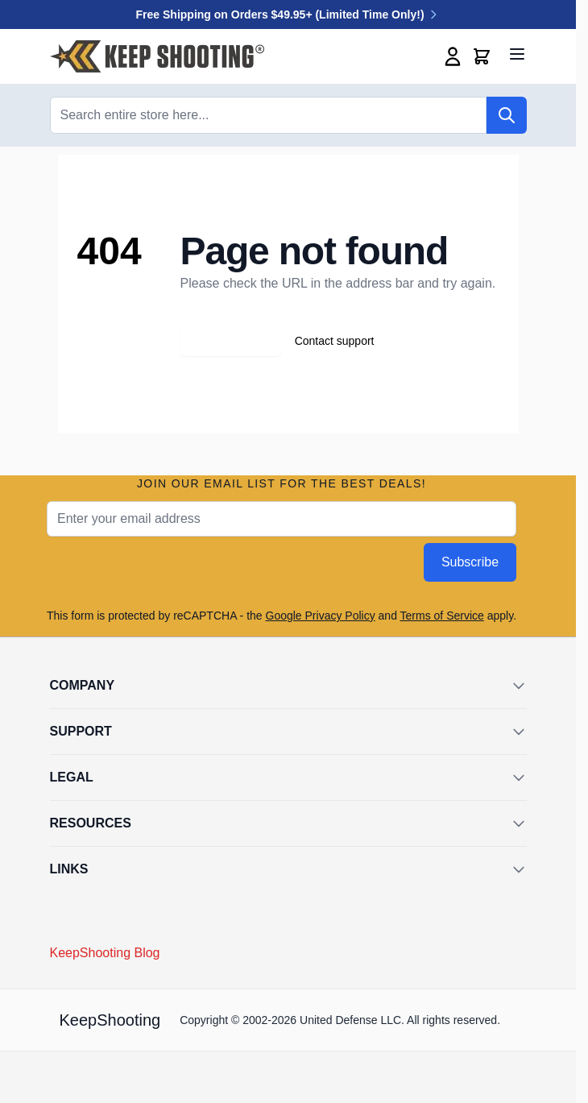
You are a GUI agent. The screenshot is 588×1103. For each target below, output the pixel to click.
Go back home (230, 340)
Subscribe (470, 562)
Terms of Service (442, 615)
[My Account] (452, 56)
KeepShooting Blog (105, 953)
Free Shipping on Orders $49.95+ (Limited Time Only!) (288, 14)
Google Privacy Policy (320, 615)
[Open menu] (517, 54)
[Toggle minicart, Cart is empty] (482, 56)
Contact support (335, 340)
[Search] (507, 115)
